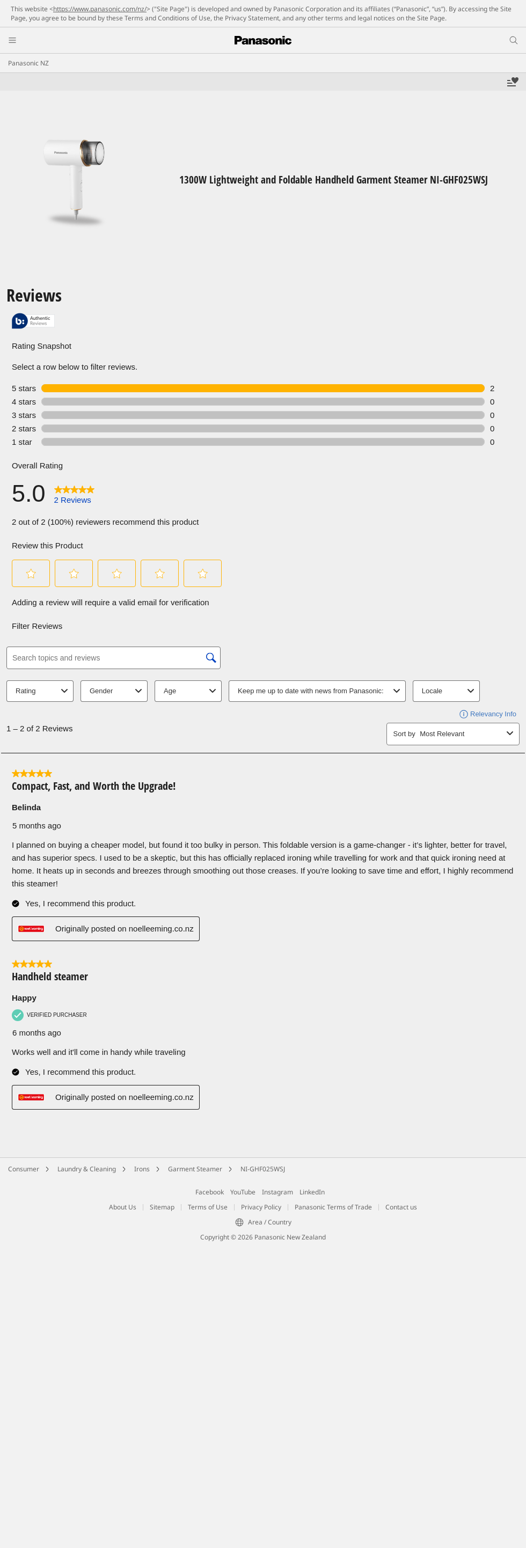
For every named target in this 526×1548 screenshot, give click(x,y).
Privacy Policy (261, 1207)
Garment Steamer (195, 1168)
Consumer (23, 1168)
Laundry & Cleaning (86, 1168)
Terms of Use (208, 1207)
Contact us (401, 1207)
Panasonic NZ (28, 63)
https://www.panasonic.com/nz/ (100, 8)
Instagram (277, 1192)
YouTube (242, 1192)
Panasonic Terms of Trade (333, 1207)
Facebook (209, 1192)
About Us (122, 1207)
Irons (142, 1168)
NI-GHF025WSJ (262, 1168)
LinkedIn (312, 1192)
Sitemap (162, 1207)
